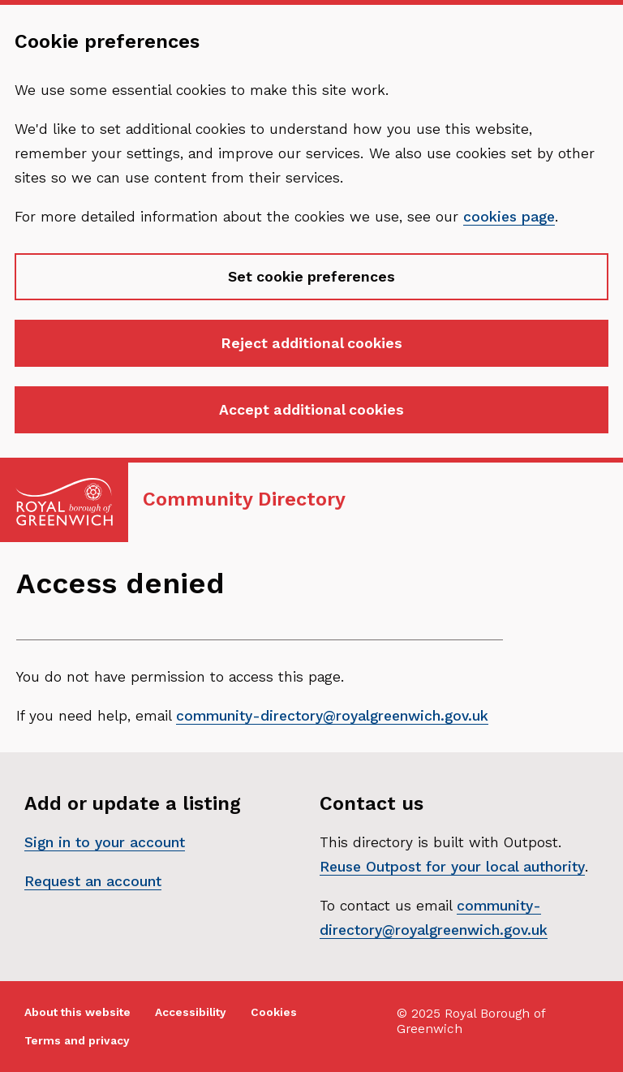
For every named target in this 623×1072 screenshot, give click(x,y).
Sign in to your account (104, 842)
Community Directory (244, 499)
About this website (77, 1012)
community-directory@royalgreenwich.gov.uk (332, 716)
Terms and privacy (77, 1041)
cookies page (509, 217)
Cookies (274, 1012)
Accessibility (190, 1012)
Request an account (92, 881)
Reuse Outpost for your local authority (452, 867)
